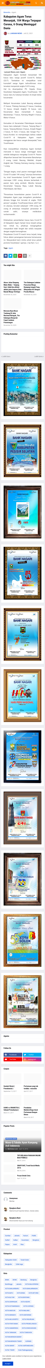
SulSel (7, 1240)
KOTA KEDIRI (25, 1302)
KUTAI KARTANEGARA (25, 1346)
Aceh (15, 1244)
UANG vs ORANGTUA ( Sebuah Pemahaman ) (12, 1109)
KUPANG (28, 1341)
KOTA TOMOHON (26, 1332)
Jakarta (16, 1236)
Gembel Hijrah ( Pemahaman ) (9, 1087)
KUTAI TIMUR (9, 1350)
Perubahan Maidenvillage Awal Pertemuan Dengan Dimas (31, 1111)
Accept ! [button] (8, 1364)
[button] (3, 3)
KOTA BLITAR (9, 1297)
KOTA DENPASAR (11, 1302)
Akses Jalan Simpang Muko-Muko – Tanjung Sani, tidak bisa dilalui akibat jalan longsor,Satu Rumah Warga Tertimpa (12, 287)
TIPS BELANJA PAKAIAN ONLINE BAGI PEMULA (29, 1156)
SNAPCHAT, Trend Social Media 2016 (28, 1167)
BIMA (7, 1280)
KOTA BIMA (21, 1293)
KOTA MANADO (10, 1315)
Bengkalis (8, 1264)
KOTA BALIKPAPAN (31, 1284)
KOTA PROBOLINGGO (29, 1324)
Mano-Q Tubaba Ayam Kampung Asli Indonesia (21, 1144)
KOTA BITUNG (33, 1293)
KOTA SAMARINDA (11, 1328)
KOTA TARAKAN (10, 1332)
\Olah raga (19, 1264)
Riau (22, 1244)
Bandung (24, 1280)
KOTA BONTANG (24, 1297)
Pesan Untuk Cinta (23, 1176)
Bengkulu (36, 1240)
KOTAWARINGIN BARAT (13, 1337)
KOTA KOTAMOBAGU (12, 1306)
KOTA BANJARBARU (12, 1288)
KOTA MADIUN (10, 1310)
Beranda (7, 12)
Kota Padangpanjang (25, 1350)
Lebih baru (6, 356)
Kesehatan (25, 1240)
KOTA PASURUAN (28, 1319)
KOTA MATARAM (25, 1315)
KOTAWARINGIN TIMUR (13, 1341)
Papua (7, 1244)
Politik (34, 1236)
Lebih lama (38, 356)
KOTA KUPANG (28, 1306)
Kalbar (15, 1240)
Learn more (6, 1358)
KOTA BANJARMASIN (30, 1288)
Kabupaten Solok (11, 1260)
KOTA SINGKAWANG (29, 1328)
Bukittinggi (8, 1284)
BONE (15, 1280)
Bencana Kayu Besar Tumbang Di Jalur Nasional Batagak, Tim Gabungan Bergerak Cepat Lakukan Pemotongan (12, 317)
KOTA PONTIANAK (11, 1324)
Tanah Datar (25, 1260)
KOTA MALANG (24, 1310)
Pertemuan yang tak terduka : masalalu (31, 1087)
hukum (25, 1236)
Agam (14, 12)
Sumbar (7, 1236)
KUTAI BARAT (9, 1346)
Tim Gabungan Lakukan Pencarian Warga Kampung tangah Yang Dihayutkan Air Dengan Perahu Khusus (32, 287)
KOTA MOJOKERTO (11, 1319)
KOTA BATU (9, 1293)
